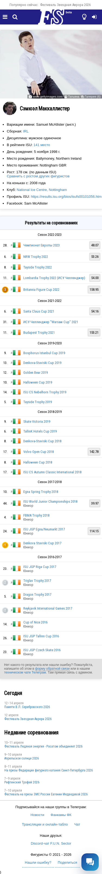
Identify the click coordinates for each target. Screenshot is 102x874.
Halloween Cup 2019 (37, 382)
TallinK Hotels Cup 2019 (40, 431)
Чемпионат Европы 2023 (41, 245)
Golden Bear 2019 (35, 372)
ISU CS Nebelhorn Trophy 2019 (44, 392)
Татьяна (73, 96)
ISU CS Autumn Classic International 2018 (52, 472)
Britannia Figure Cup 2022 (41, 290)
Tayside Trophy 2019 (37, 402)
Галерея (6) (93, 96)
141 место (42, 145)
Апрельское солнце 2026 (21, 758)
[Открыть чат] (90, 862)
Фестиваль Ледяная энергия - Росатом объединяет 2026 (43, 746)
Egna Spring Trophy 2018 (40, 492)
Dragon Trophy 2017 (37, 594)
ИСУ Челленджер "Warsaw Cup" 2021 (50, 322)
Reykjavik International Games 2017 (47, 608)
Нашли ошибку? (38, 862)
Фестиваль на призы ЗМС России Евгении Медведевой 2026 (46, 794)
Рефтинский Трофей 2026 (21, 782)
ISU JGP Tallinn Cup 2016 (41, 636)
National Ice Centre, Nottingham (42, 190)
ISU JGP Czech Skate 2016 (41, 650)
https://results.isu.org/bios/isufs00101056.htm (66, 196)
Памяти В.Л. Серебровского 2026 (27, 707)
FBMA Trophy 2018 (36, 515)
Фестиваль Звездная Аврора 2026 (65, 5)
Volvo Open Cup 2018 (38, 452)
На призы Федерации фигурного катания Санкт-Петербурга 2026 (48, 770)
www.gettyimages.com (47, 96)
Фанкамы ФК (61, 815)
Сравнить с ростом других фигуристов (38, 176)
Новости (37, 815)
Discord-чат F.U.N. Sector (51, 843)
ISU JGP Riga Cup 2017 (39, 567)
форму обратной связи (52, 669)
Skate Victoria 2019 (36, 421)
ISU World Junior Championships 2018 (50, 501)
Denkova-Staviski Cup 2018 (42, 441)
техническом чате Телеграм (25, 672)
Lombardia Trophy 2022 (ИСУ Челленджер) (54, 278)
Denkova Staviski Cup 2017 (42, 543)
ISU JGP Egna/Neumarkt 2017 (44, 529)
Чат (77, 824)
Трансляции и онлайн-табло (45, 824)
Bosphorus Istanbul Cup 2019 (44, 353)
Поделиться (67, 862)
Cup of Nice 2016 (35, 622)
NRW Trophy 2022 (35, 257)
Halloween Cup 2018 (37, 462)
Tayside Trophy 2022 (37, 267)
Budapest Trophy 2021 (39, 333)
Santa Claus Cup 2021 (38, 311)
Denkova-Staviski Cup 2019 (42, 363)
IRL (25, 131)
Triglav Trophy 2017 (37, 581)
